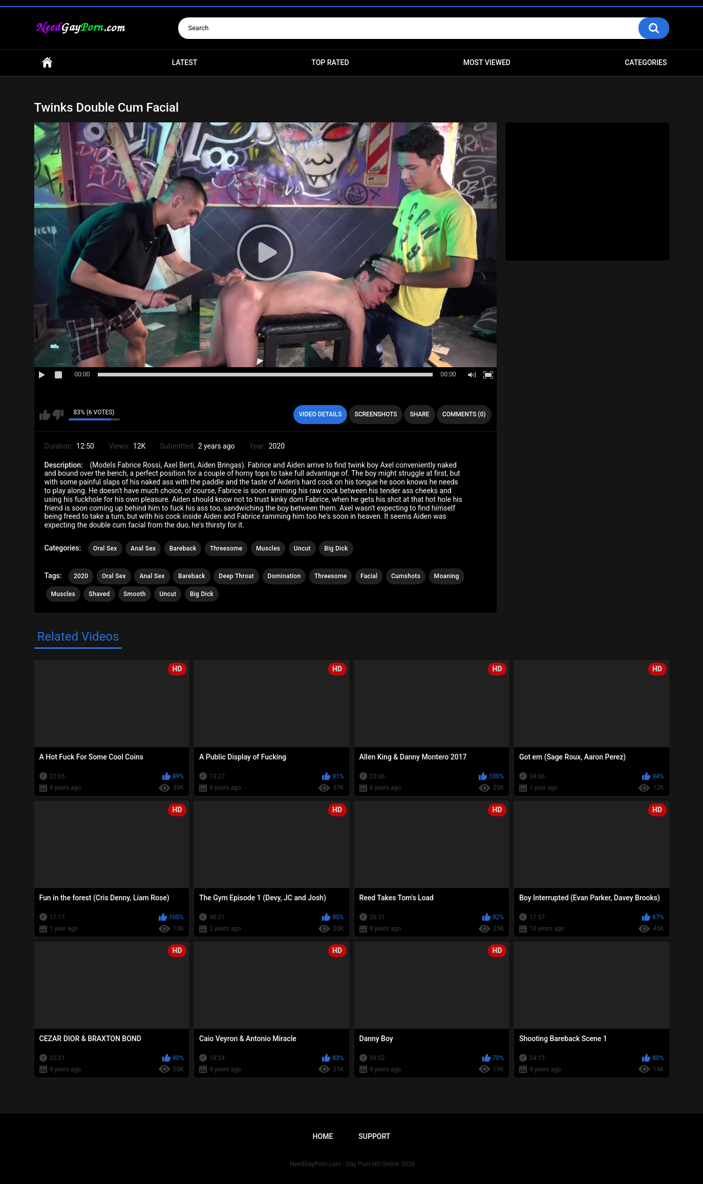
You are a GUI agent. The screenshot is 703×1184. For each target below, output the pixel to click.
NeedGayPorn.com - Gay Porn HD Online (344, 1164)
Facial (369, 576)
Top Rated (330, 62)
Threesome (226, 548)
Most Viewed (486, 62)
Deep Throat (236, 576)
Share (419, 414)
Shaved (99, 594)
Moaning (446, 576)
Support (374, 1136)
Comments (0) (464, 414)
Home (47, 63)
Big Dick (336, 548)
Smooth (134, 594)
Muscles (268, 548)
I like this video (44, 415)
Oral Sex (105, 548)
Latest (185, 62)
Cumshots (405, 576)
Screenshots (375, 414)
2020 (81, 576)
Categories (646, 62)
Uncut (302, 548)
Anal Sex (143, 548)
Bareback (183, 548)
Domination (284, 576)
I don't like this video (58, 415)
